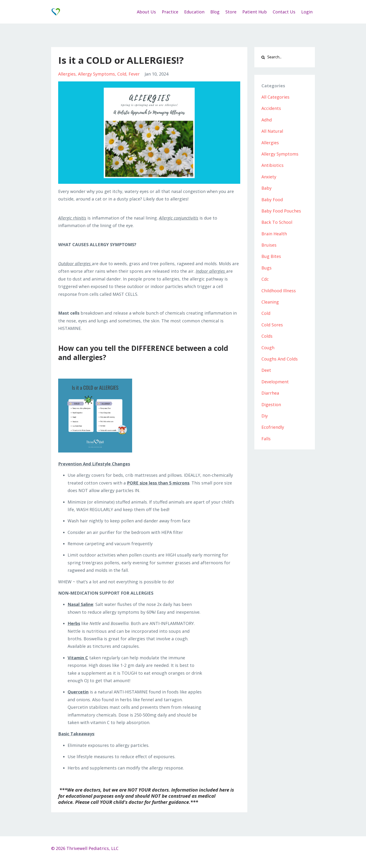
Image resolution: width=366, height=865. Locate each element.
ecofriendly (272, 427)
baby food (272, 199)
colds (266, 336)
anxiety (268, 177)
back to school (276, 222)
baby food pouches (281, 211)
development (275, 381)
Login (307, 12)
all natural (272, 131)
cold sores (272, 325)
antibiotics (272, 165)
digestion (271, 404)
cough (267, 347)
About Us (146, 12)
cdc (265, 279)
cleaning (270, 302)
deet (266, 370)
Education (194, 12)
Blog (215, 12)
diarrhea (270, 393)
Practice (170, 12)
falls (266, 438)
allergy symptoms (96, 74)
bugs (266, 268)
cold (121, 74)
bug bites (271, 256)
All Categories (275, 97)
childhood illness (278, 290)
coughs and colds (279, 359)
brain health (274, 233)
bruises (269, 245)
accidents (271, 108)
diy (264, 416)
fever (134, 74)
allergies (67, 74)
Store (230, 12)
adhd (266, 120)
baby (266, 188)
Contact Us (284, 12)
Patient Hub (254, 12)
